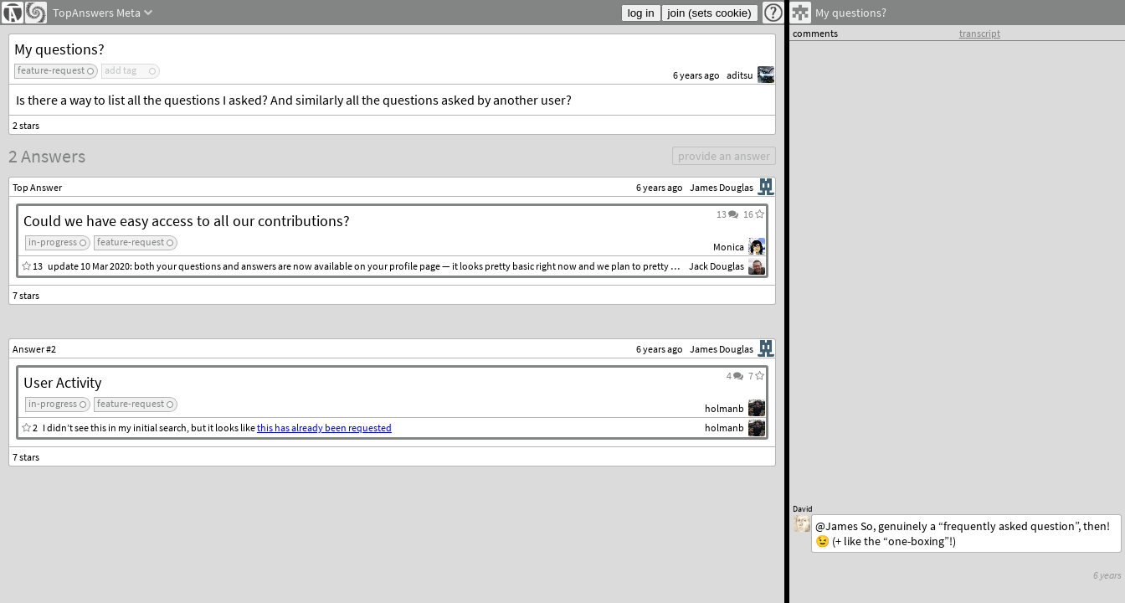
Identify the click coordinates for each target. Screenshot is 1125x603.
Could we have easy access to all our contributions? (186, 220)
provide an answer (724, 155)
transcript (979, 33)
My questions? (59, 49)
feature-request (51, 70)
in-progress (52, 241)
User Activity (62, 382)
